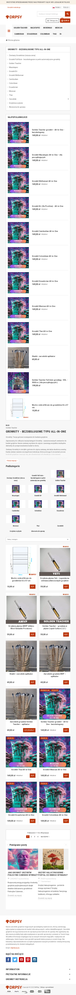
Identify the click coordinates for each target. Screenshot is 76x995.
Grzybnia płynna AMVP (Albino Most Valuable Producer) (21, 627)
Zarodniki (60, 526)
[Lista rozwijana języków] (57, 7)
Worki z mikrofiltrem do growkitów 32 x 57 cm (21, 579)
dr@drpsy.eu (14, 948)
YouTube (21, 959)
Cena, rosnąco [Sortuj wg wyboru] (12, 539)
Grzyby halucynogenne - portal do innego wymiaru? (53, 873)
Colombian (38, 511)
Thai (38, 526)
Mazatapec (15, 496)
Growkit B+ (38, 496)
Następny (45, 837)
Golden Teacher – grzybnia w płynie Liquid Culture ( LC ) (54, 627)
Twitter (14, 959)
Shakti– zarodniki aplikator (43, 356)
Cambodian (15, 511)
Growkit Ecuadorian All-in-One (45, 281)
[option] (23, 875)
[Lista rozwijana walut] (66, 7)
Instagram (34, 959)
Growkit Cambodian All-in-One (45, 231)
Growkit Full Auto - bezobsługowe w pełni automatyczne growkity (38, 478)
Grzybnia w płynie (15, 531)
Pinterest (28, 959)
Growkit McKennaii (60, 496)
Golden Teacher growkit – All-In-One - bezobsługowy (55, 723)
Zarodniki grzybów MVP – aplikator (55, 675)
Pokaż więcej (12, 461)
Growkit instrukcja (13, 7)
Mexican (15, 526)
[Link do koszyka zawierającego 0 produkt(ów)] (65, 20)
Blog (8, 425)
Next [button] (65, 844)
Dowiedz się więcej (15, 895)
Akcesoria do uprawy (38, 531)
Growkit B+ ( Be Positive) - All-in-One (47, 206)
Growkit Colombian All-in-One (45, 256)
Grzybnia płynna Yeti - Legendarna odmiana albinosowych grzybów (54, 579)
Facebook (8, 959)
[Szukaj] (53, 14)
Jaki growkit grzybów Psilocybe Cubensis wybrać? (23, 873)
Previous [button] (7, 844)
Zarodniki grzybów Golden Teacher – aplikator (21, 723)
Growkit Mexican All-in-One (43, 306)
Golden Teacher (11, 428)
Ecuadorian (60, 511)
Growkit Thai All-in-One (42, 331)
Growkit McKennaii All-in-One (44, 181)
